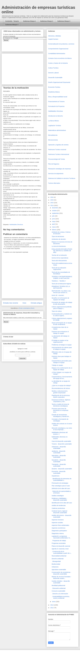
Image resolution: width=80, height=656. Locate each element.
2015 (52, 202)
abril (53, 224)
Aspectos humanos (58, 520)
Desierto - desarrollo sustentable (62, 469)
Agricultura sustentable (59, 569)
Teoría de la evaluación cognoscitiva (59, 268)
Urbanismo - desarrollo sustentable (59, 447)
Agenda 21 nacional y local (60, 549)
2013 (52, 605)
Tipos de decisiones (58, 236)
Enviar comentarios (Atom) (26, 308)
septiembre (55, 213)
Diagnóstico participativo (59, 530)
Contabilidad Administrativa (56, 53)
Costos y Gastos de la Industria (58, 63)
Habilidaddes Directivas (16, 224)
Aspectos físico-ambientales (60, 525)
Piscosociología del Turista (56, 159)
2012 (52, 607)
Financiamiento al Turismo (56, 101)
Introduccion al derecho (55, 116)
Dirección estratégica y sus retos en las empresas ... (62, 429)
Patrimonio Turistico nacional (57, 149)
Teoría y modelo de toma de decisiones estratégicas (60, 405)
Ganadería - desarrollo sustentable (59, 460)
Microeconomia (53, 140)
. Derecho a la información (60, 593)
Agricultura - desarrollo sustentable (59, 456)
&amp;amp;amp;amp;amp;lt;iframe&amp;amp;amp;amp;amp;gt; (25, 45)
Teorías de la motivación (59, 255)
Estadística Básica (54, 92)
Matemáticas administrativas (57, 130)
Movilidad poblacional (58, 585)
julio (53, 216)
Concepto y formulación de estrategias (60, 420)
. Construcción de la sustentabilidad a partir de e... (62, 552)
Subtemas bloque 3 (63, 21)
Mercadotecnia (52, 135)
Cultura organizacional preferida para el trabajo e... (62, 307)
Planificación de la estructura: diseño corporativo (61, 396)
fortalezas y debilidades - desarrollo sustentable (59, 499)
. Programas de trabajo (59, 540)
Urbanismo (55, 567)
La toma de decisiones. (59, 246)
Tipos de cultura (57, 311)
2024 (52, 197)
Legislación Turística (54, 125)
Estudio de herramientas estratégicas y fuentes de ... (61, 415)
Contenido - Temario (12, 21)
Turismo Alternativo (54, 183)
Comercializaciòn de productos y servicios (61, 44)
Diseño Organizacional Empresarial (59, 82)
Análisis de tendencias (59, 505)
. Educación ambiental (59, 588)
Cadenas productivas (58, 508)
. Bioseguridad (56, 561)
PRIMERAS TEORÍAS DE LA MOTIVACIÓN (61, 287)
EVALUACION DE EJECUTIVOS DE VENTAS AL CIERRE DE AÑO (62, 250)
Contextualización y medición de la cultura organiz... (62, 314)
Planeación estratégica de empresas (59, 169)
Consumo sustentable (58, 591)
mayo (54, 221)
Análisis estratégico (58, 495)
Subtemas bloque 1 (29, 21)
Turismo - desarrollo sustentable (62, 444)
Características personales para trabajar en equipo (62, 361)
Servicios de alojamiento (55, 173)
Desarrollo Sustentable (55, 77)
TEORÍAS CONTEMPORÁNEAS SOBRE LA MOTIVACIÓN (62, 277)
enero (54, 601)
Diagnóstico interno (58, 533)
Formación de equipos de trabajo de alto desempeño (62, 303)
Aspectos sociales (57, 522)
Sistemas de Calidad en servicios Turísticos (61, 178)
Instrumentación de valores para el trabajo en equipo (62, 348)
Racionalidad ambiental (59, 556)
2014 (52, 205)
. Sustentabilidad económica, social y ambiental (61, 597)
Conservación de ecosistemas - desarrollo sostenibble (61, 573)
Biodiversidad (56, 564)
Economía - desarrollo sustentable (58, 472)
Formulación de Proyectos (56, 106)
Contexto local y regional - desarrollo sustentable (60, 511)
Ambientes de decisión (59, 239)
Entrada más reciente (10, 303)
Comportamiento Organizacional (58, 49)
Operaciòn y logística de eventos (58, 145)
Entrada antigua (36, 303)
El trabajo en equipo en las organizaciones (60, 341)
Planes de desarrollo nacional (61, 546)
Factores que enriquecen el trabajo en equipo (60, 332)
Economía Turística (54, 87)
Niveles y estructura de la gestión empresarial (59, 392)
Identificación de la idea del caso (62, 503)
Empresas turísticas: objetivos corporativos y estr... (61, 400)
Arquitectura (55, 476)
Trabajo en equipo (57, 365)
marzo (54, 227)
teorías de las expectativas (60, 258)
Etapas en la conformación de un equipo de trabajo (62, 368)
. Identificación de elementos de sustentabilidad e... (61, 479)
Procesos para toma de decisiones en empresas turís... (60, 410)
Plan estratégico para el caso (61, 486)
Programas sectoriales (59, 543)
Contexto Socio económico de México (60, 58)
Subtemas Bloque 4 (11, 24)
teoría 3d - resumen (58, 295)
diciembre (55, 208)
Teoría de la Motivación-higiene (61, 283)
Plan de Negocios (53, 164)
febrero (54, 229)
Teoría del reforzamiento (59, 260)
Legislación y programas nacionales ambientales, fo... (61, 537)
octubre (54, 210)
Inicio (24, 303)
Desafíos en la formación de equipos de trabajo (60, 298)
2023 (52, 200)
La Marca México (53, 121)
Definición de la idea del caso (61, 488)
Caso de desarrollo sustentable (61, 441)
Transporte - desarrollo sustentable (59, 465)
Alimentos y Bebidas (54, 36)
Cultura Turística (53, 68)
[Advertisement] (6, 612)
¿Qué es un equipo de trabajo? (61, 385)
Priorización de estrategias (60, 483)
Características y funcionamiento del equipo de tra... (62, 377)
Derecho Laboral (53, 73)
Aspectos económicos (58, 528)
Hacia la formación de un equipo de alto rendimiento (62, 323)
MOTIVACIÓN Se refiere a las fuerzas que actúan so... (61, 291)
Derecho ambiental (58, 558)
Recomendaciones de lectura (61, 388)
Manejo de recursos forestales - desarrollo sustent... (61, 577)
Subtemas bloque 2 (46, 21)
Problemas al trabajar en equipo (62, 345)
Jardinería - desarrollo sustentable (58, 452)
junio (53, 219)
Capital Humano (53, 39)
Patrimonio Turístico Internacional (58, 154)
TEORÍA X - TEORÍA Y (59, 281)
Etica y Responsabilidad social (57, 97)
